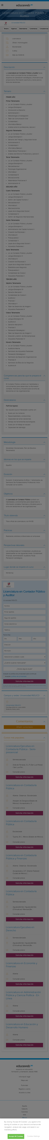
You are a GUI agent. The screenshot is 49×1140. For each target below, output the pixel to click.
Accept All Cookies (16, 1136)
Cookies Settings (33, 1136)
